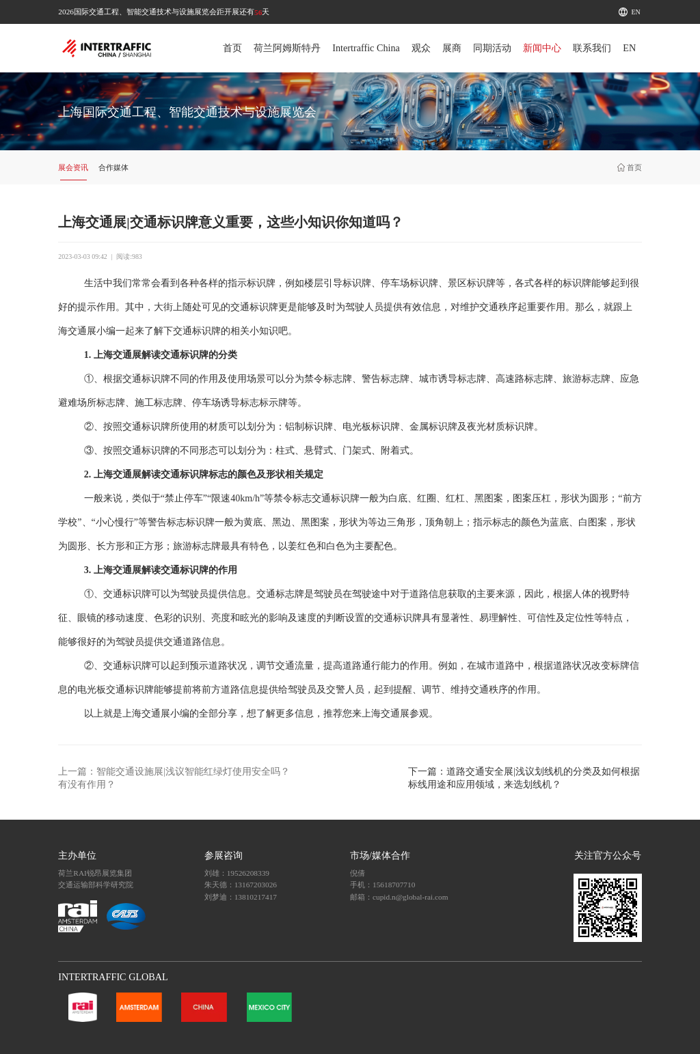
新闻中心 (542, 47)
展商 (451, 47)
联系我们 (592, 47)
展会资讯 (73, 167)
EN (636, 12)
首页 (232, 47)
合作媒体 (113, 167)
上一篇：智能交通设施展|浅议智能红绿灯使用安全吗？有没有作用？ (174, 778)
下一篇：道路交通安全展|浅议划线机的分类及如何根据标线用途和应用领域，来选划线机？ (524, 778)
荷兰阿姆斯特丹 (287, 47)
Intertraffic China (366, 47)
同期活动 (492, 47)
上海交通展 (146, 713)
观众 (421, 47)
